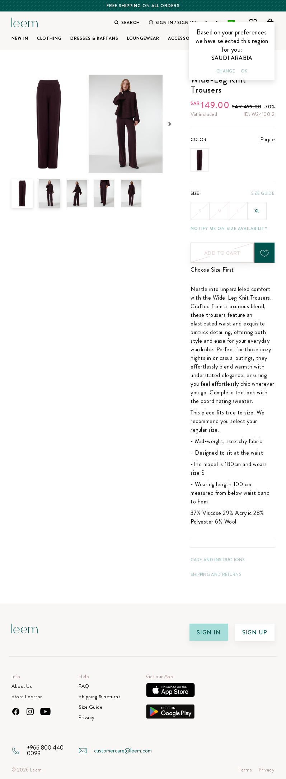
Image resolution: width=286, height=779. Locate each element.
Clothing (49, 38)
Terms (245, 769)
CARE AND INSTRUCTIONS (217, 560)
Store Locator (26, 696)
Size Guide (263, 193)
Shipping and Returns (216, 574)
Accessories (184, 38)
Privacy (87, 717)
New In (19, 38)
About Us (21, 686)
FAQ (84, 686)
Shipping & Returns (99, 696)
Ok (244, 71)
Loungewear (143, 38)
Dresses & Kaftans (94, 38)
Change (225, 71)
